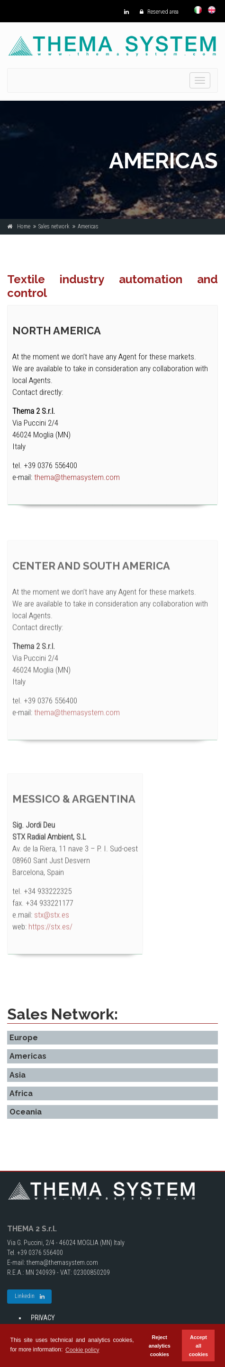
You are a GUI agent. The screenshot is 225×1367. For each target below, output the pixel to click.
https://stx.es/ (50, 932)
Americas (27, 1056)
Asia (17, 1075)
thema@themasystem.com (77, 477)
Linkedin (30, 1296)
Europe (23, 1037)
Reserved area (157, 12)
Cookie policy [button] (82, 1350)
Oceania (25, 1111)
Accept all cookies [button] (198, 1345)
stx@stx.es (51, 920)
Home (23, 226)
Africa (21, 1093)
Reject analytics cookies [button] (160, 1345)
